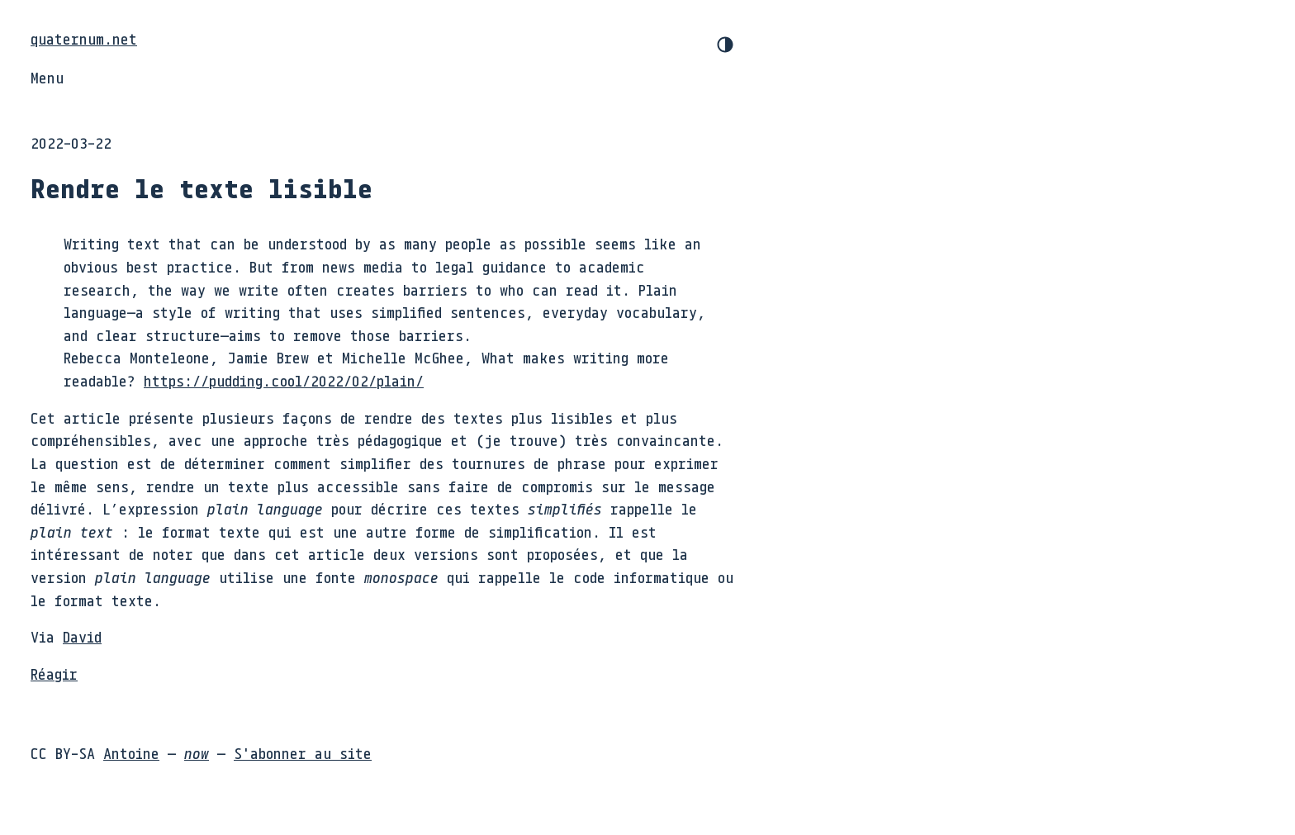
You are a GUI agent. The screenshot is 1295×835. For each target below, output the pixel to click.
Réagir (54, 674)
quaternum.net (84, 39)
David (82, 637)
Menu (47, 78)
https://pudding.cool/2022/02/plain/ (284, 381)
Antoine (131, 753)
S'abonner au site (303, 753)
